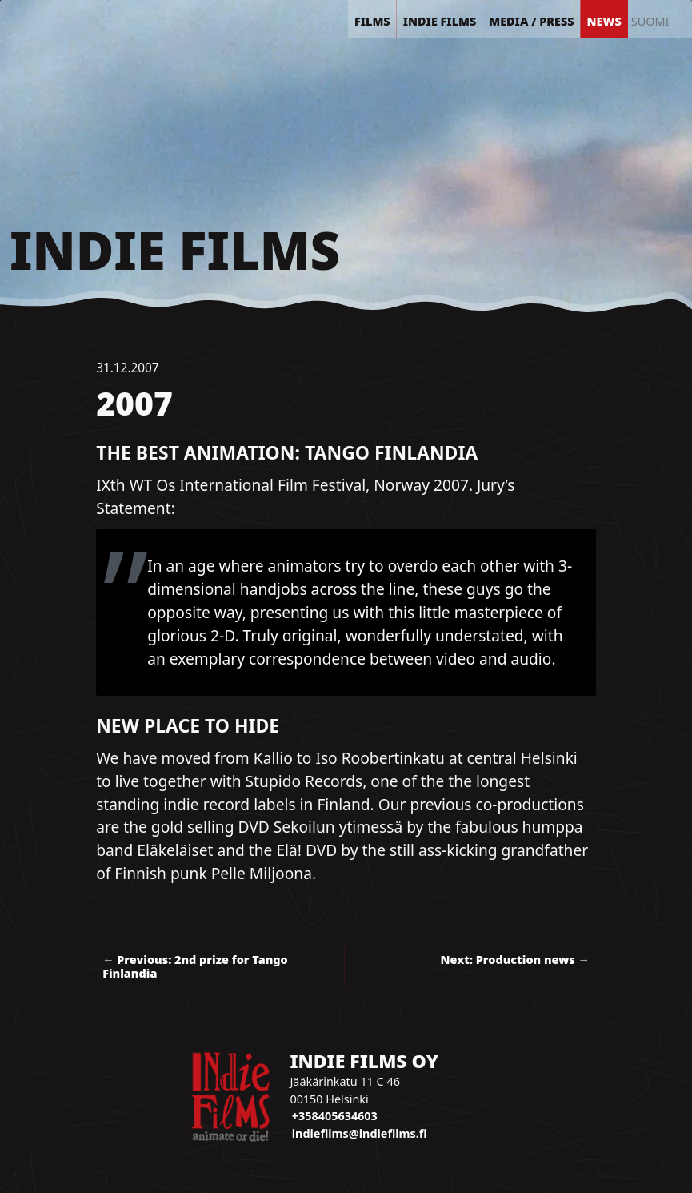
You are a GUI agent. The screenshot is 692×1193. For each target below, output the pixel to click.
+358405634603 (335, 1115)
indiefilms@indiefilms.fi (359, 1133)
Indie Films (175, 250)
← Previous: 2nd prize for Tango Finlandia (195, 966)
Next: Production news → (515, 959)
